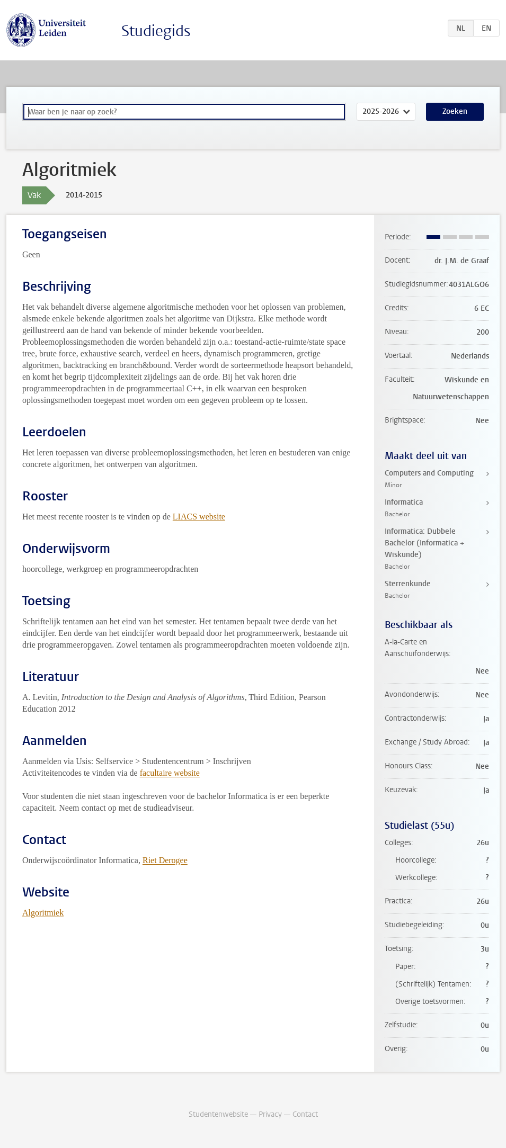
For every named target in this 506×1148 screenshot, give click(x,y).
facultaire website (170, 772)
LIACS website (199, 516)
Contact (305, 1114)
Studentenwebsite (218, 1114)
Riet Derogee (165, 860)
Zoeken (454, 111)
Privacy (270, 1114)
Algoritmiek (43, 912)
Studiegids (156, 31)
